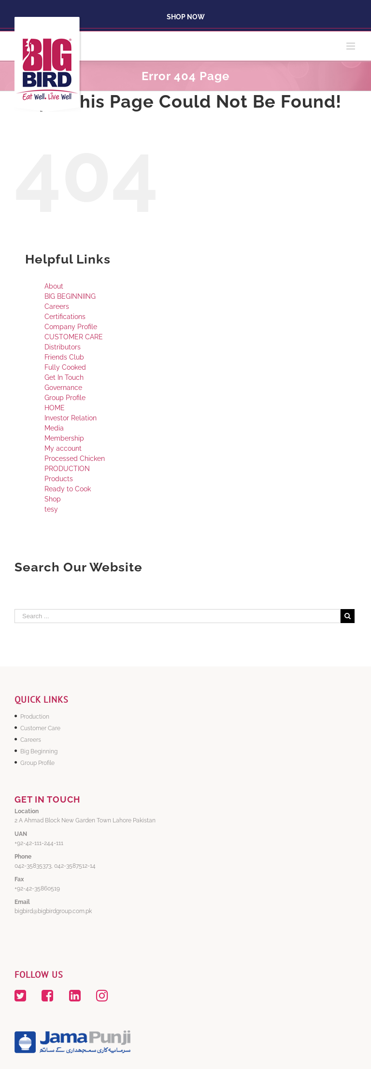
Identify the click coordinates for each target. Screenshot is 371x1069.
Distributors (62, 347)
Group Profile (65, 398)
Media (54, 428)
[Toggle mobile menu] (351, 46)
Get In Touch (64, 377)
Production (34, 716)
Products (58, 479)
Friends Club (64, 357)
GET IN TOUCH (47, 799)
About (53, 286)
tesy (51, 509)
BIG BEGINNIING (70, 296)
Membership (64, 438)
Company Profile (70, 327)
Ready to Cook (67, 489)
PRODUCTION (67, 468)
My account (63, 448)
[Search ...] (177, 616)
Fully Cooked (65, 367)
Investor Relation (70, 418)
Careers (56, 306)
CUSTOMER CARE (73, 337)
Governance (63, 387)
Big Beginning (38, 751)
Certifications (65, 316)
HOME (54, 408)
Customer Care (40, 728)
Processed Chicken (74, 458)
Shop (52, 499)
